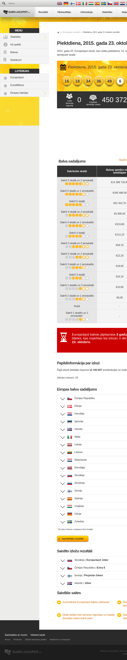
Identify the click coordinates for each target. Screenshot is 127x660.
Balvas (14, 52)
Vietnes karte (37, 635)
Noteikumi (16, 60)
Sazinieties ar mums (16, 635)
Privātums (17, 639)
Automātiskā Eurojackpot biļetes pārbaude (86, 602)
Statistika (15, 37)
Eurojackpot (17, 77)
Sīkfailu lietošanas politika (35, 639)
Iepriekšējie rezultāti (73, 538)
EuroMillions (17, 85)
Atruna (7, 639)
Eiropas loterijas (19, 92)
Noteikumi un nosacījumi (60, 639)
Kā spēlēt (15, 44)
